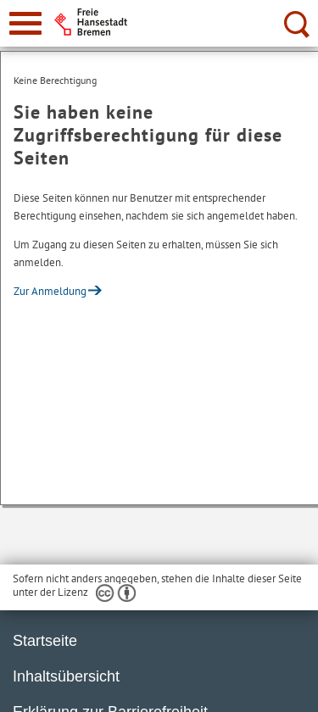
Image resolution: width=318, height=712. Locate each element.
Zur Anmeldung (50, 291)
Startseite (45, 640)
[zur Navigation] (25, 23)
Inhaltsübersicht (66, 676)
